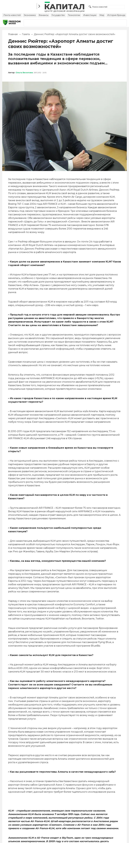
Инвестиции (89, 15)
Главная (13, 34)
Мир (101, 15)
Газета (26, 34)
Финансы (43, 15)
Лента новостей (12, 15)
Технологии (74, 15)
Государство (58, 15)
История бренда (116, 15)
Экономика (30, 15)
